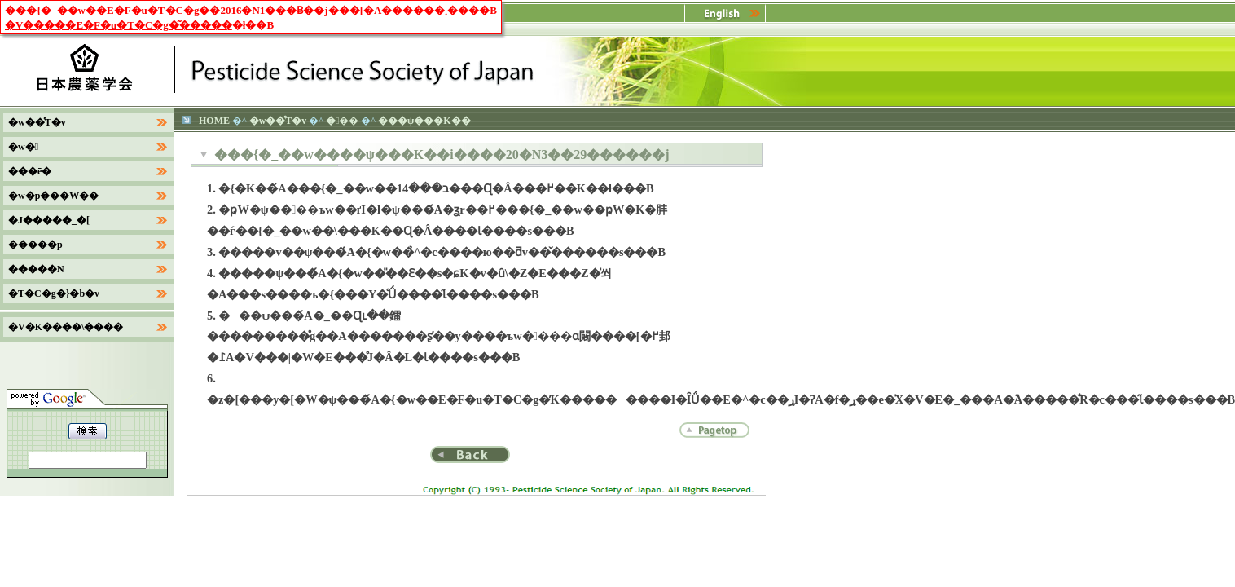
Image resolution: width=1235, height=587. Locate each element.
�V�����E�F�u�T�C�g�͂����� (118, 25)
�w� (23, 146)
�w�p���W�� (53, 195)
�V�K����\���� (65, 327)
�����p (35, 244)
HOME (214, 120)
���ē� (29, 171)
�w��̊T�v (278, 120)
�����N (36, 269)
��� (342, 120)
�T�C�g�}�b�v (53, 293)
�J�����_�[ (49, 220)
